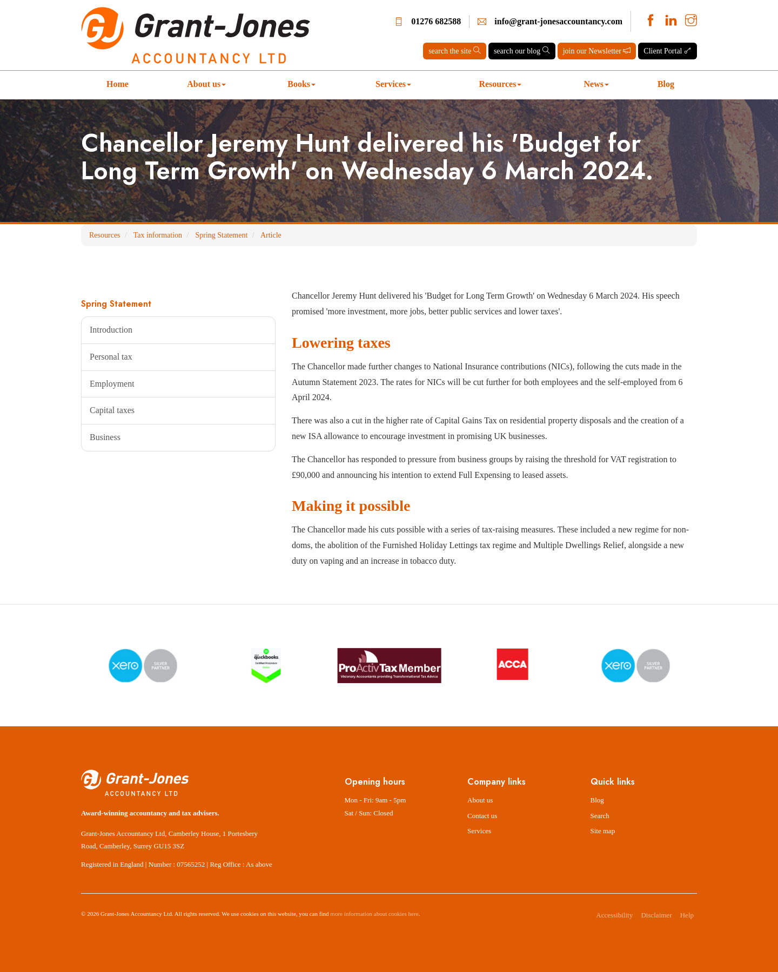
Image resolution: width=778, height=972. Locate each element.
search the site (454, 50)
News (596, 84)
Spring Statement (221, 235)
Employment (112, 383)
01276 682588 (436, 21)
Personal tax (111, 356)
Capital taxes (112, 410)
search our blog (522, 50)
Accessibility (614, 915)
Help (687, 915)
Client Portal (667, 50)
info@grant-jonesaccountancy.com (558, 21)
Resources (500, 84)
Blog (666, 84)
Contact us (482, 816)
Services (393, 84)
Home (117, 84)
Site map (603, 831)
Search (600, 816)
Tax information (157, 235)
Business (105, 437)
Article (270, 235)
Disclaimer (656, 915)
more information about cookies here (374, 913)
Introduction (111, 329)
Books (301, 84)
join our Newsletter (597, 50)
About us (206, 84)
